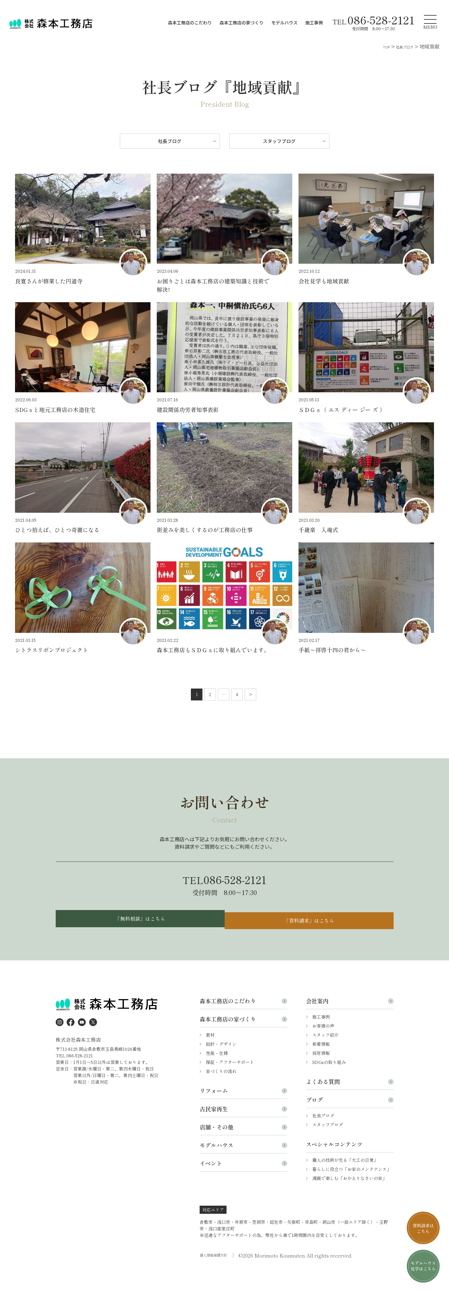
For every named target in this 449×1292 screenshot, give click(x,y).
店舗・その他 (216, 1148)
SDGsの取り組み (329, 1084)
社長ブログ (170, 143)
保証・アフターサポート (230, 1084)
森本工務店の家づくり (241, 22)
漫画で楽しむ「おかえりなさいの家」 (349, 1200)
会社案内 (317, 1022)
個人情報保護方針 (217, 1277)
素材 (210, 1056)
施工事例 (314, 22)
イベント (211, 1185)
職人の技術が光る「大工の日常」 (345, 1181)
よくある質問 (323, 1103)
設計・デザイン (221, 1065)
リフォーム (214, 1112)
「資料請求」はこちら (310, 938)
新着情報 (321, 1065)
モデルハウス (284, 22)
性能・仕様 (217, 1074)
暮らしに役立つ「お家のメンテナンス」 (351, 1191)
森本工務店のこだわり (190, 22)
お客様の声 (323, 1047)
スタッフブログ (279, 143)
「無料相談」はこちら (138, 938)
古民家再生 (214, 1130)
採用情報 (321, 1074)
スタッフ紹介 (325, 1056)
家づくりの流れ (221, 1093)
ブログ (314, 1121)
